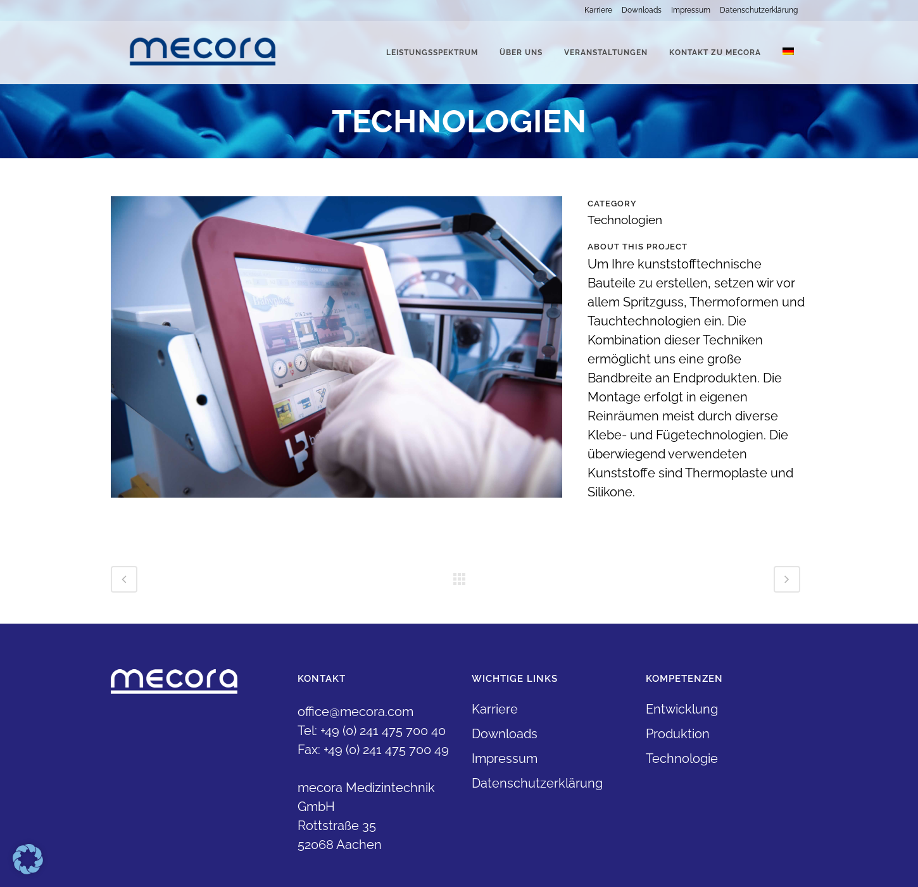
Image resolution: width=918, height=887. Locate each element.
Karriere (598, 10)
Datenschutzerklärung (759, 10)
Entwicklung (682, 709)
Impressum (690, 10)
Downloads (642, 10)
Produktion (678, 734)
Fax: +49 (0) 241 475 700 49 (373, 749)
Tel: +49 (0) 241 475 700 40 (372, 730)
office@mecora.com (355, 711)
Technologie (682, 758)
